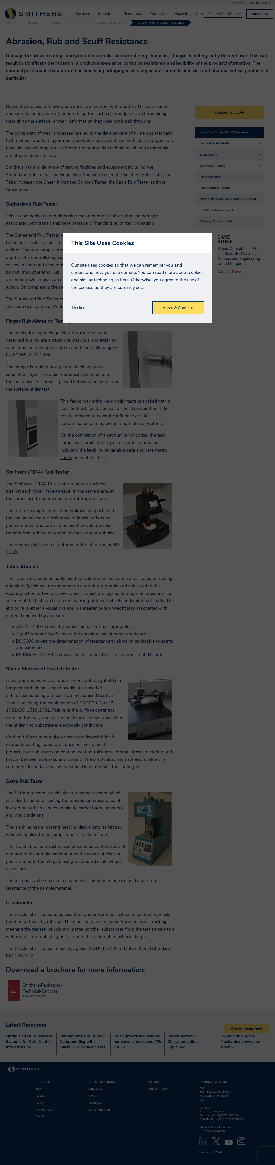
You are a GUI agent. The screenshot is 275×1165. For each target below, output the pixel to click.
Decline (78, 307)
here (124, 280)
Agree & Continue (178, 308)
